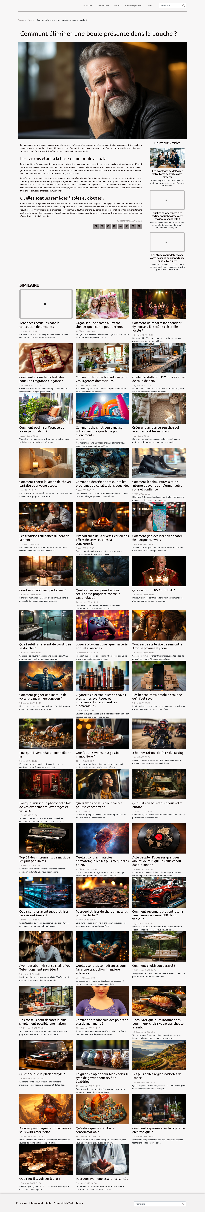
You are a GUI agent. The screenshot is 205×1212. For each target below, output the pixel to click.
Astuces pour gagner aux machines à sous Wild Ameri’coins (45, 1130)
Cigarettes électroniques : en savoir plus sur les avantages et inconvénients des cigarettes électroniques (101, 700)
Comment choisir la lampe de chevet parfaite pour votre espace (45, 483)
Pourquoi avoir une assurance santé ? (102, 1178)
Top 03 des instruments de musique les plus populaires (44, 859)
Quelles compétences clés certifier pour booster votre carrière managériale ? (167, 216)
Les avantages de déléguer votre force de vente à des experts (167, 174)
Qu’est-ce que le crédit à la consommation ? (95, 1130)
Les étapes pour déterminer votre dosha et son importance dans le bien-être (167, 258)
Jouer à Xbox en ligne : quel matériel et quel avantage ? (102, 646)
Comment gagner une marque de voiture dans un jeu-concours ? (43, 696)
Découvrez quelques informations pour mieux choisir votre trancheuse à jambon (158, 1023)
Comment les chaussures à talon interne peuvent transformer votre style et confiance (157, 485)
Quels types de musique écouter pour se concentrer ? (99, 805)
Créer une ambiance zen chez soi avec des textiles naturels (155, 429)
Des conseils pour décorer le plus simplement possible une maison (42, 1021)
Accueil (21, 20)
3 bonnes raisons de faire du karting (158, 753)
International (103, 5)
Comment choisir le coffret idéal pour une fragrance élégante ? (42, 379)
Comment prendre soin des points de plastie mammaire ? (102, 1021)
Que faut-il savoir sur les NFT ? (41, 1178)
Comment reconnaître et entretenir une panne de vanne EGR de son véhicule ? (157, 915)
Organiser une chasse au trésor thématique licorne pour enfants (99, 324)
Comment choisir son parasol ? (153, 965)
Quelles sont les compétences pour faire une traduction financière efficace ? (101, 969)
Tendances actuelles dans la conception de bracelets (39, 324)
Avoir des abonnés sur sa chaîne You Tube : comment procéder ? (45, 967)
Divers (149, 5)
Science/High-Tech (133, 5)
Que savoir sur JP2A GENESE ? (153, 590)
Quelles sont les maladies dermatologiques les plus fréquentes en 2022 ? (102, 861)
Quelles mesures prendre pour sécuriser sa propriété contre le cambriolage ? (98, 594)
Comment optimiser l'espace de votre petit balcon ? (41, 429)
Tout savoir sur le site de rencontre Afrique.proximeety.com (157, 646)
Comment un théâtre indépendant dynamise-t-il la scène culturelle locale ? (157, 326)
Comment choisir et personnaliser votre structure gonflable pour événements (100, 431)
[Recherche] (172, 5)
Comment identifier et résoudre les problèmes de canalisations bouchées (102, 483)
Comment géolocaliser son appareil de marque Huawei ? (157, 537)
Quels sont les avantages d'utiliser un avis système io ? (43, 913)
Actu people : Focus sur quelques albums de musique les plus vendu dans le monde (156, 861)
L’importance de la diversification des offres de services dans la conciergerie (102, 539)
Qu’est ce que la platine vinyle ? (42, 1074)
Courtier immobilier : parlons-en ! (42, 590)
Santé (116, 5)
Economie (87, 5)
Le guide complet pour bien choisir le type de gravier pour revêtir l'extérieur (102, 1077)
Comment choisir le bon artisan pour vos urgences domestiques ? (101, 379)
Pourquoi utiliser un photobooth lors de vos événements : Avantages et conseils (45, 806)
